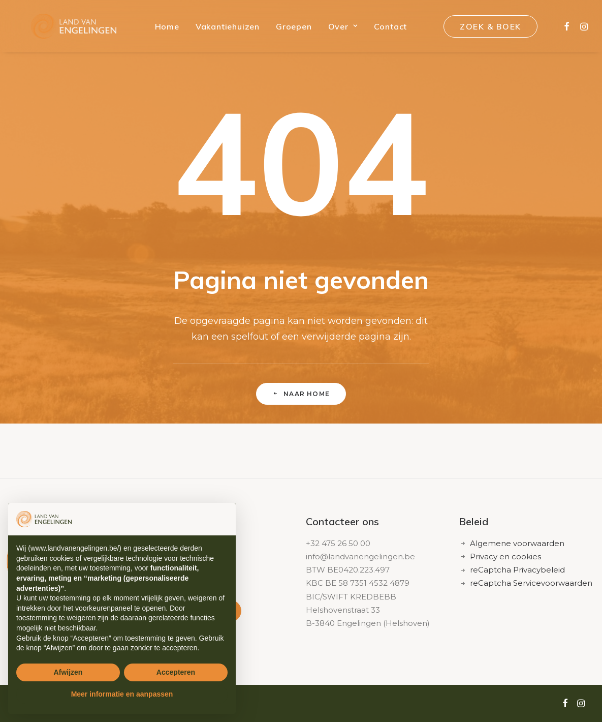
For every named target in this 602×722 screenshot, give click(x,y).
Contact (383, 29)
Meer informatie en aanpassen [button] (122, 694)
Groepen (286, 29)
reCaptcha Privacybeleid (517, 570)
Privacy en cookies (505, 556)
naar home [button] (301, 394)
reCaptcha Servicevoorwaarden (531, 583)
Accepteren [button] (175, 672)
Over (335, 29)
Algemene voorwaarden (517, 543)
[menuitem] (159, 29)
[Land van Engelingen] (70, 29)
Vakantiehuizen (220, 29)
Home (159, 29)
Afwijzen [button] (68, 672)
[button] (564, 29)
